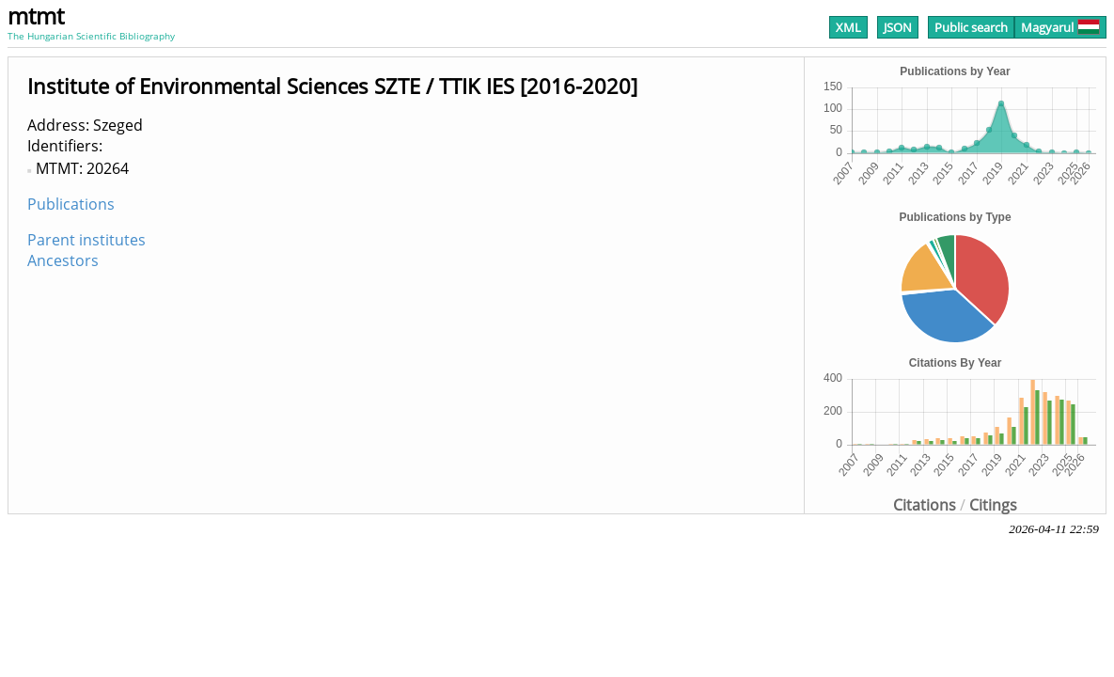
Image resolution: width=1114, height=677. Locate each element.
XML (848, 27)
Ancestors (63, 260)
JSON (898, 27)
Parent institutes (86, 239)
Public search (971, 27)
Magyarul (1060, 27)
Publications (71, 204)
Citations (924, 505)
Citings (993, 505)
